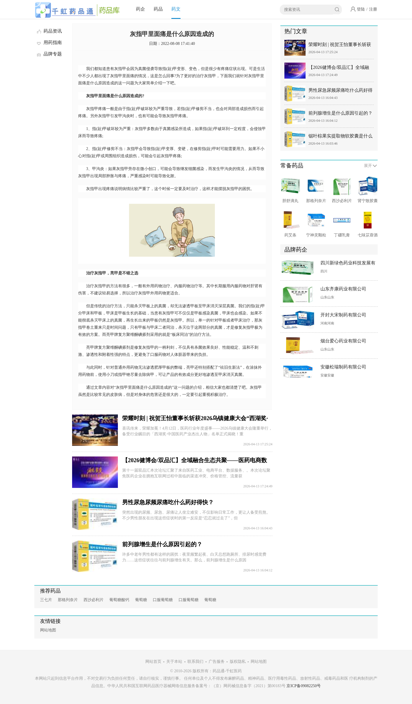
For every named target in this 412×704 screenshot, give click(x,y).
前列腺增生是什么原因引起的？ (162, 544)
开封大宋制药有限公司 (343, 314)
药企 (140, 9)
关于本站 (174, 661)
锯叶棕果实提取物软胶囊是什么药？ (340, 137)
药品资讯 (49, 31)
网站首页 (153, 661)
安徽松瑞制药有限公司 (343, 366)
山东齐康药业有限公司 (343, 288)
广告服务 (217, 661)
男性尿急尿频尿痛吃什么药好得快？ (168, 502)
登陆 (361, 9)
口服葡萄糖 (163, 600)
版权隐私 (238, 661)
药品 (158, 9)
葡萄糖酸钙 (119, 600)
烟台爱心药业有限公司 (343, 340)
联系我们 (195, 661)
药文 (176, 9)
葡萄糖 (141, 600)
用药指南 (49, 42)
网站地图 (48, 630)
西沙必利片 (94, 600)
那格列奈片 (68, 600)
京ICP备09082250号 (303, 686)
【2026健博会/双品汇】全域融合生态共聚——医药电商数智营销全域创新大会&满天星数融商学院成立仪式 (340, 68)
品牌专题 (49, 53)
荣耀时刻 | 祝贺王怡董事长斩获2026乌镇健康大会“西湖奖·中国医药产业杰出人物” (339, 45)
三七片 (46, 600)
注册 (373, 9)
